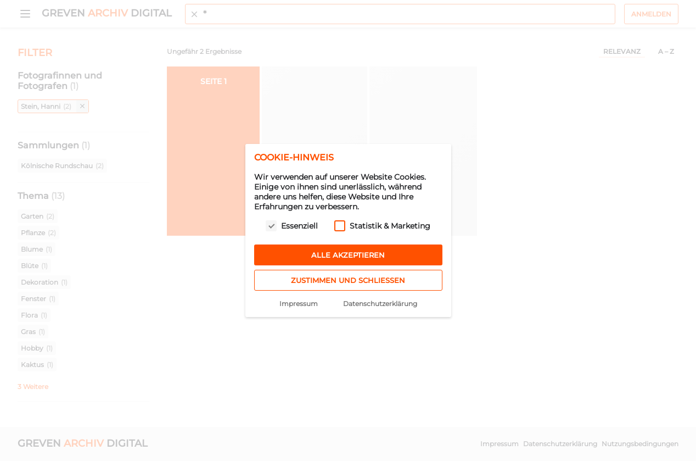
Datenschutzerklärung (380, 303)
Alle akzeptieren (348, 255)
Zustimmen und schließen (348, 280)
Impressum (298, 303)
